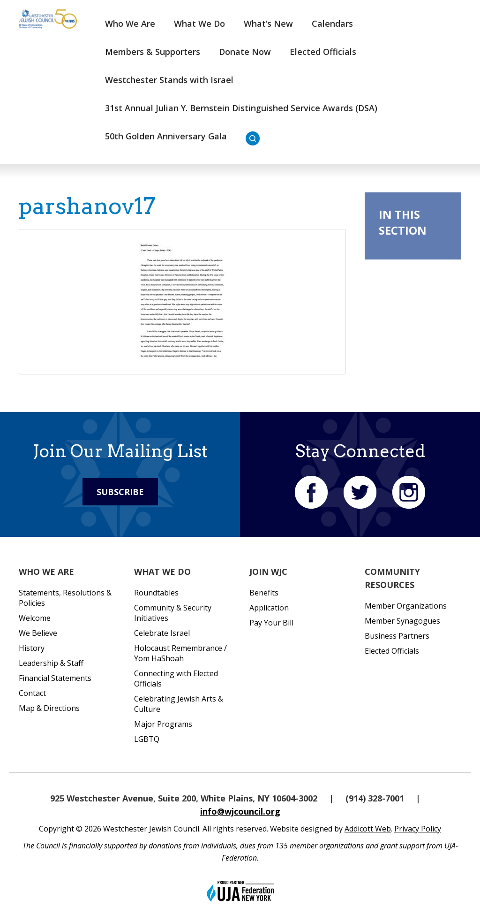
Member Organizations (406, 606)
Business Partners (397, 636)
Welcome (35, 618)
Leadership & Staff (51, 663)
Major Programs (163, 724)
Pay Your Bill (271, 623)
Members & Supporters (152, 51)
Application (269, 608)
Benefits (263, 592)
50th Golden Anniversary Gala (166, 136)
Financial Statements (55, 678)
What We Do (199, 23)
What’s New (268, 23)
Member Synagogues (402, 621)
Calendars (332, 23)
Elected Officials (323, 51)
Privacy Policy (417, 829)
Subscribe (120, 491)
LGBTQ (146, 739)
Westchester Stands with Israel (169, 79)
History (32, 648)
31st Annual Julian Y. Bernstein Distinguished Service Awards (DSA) (241, 108)
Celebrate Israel (162, 633)
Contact (32, 693)
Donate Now (245, 51)
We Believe (38, 633)
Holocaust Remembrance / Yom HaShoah (180, 653)
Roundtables (156, 592)
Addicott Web (368, 829)
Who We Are (130, 23)
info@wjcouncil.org (240, 811)
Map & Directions (49, 708)
